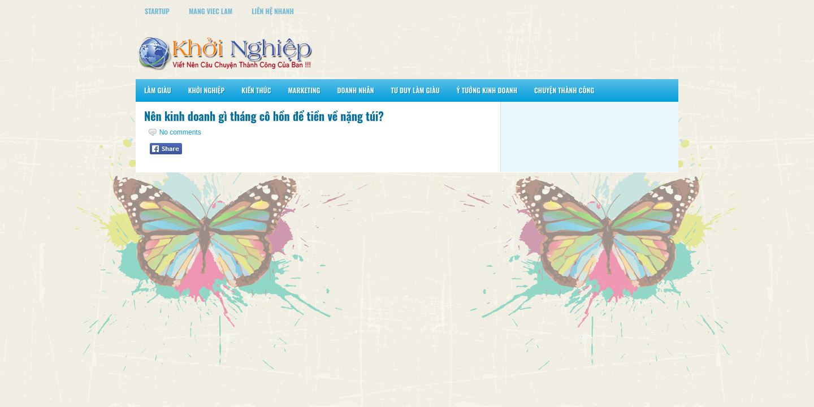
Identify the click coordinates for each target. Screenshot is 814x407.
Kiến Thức (256, 90)
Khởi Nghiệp (206, 90)
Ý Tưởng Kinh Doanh (487, 90)
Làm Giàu (157, 90)
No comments (180, 132)
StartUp (157, 11)
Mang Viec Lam (210, 11)
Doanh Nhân (355, 90)
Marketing (304, 90)
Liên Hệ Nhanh (273, 11)
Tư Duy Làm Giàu (415, 90)
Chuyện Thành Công (564, 90)
